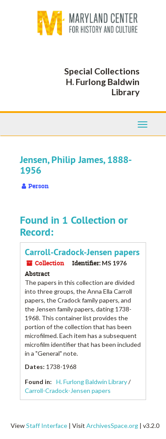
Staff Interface (46, 425)
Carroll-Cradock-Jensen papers (82, 252)
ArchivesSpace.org (112, 425)
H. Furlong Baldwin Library (91, 381)
